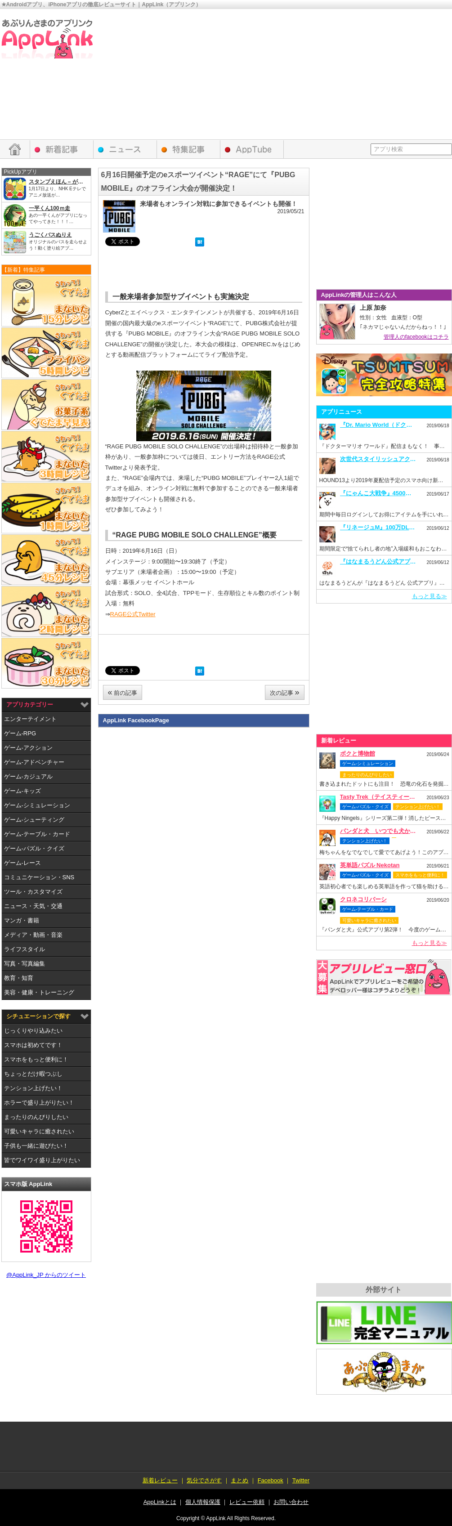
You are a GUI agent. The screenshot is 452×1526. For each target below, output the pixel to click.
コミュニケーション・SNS (39, 877)
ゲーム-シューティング (34, 819)
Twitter (300, 1480)
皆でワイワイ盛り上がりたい (42, 1160)
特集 (188, 149)
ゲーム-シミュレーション (37, 805)
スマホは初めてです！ (33, 1045)
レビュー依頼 (383, 977)
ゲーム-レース (22, 862)
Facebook (270, 1480)
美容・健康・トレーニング (39, 992)
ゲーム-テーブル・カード (37, 834)
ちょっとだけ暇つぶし (33, 1073)
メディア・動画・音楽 (33, 934)
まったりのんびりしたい (36, 1117)
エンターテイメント (30, 719)
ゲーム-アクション (28, 747)
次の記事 (285, 692)
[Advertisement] (338, 76)
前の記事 (123, 692)
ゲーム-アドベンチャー (34, 762)
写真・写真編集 (24, 963)
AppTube (252, 149)
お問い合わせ (291, 1502)
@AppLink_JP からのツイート (46, 1274)
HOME (15, 149)
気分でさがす (204, 1480)
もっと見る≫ (429, 596)
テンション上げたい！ (33, 1088)
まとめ (239, 1480)
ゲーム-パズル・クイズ (34, 848)
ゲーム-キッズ (22, 791)
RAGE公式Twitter (133, 614)
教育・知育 (18, 978)
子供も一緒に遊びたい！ (36, 1145)
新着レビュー (62, 149)
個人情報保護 (202, 1502)
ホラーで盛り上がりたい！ (39, 1102)
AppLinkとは (159, 1502)
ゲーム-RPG (20, 733)
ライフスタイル (24, 949)
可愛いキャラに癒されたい (39, 1131)
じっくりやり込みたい (33, 1030)
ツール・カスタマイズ (33, 891)
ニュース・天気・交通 (33, 906)
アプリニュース (125, 149)
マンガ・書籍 (21, 920)
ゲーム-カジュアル (28, 776)
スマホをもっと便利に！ (36, 1059)
